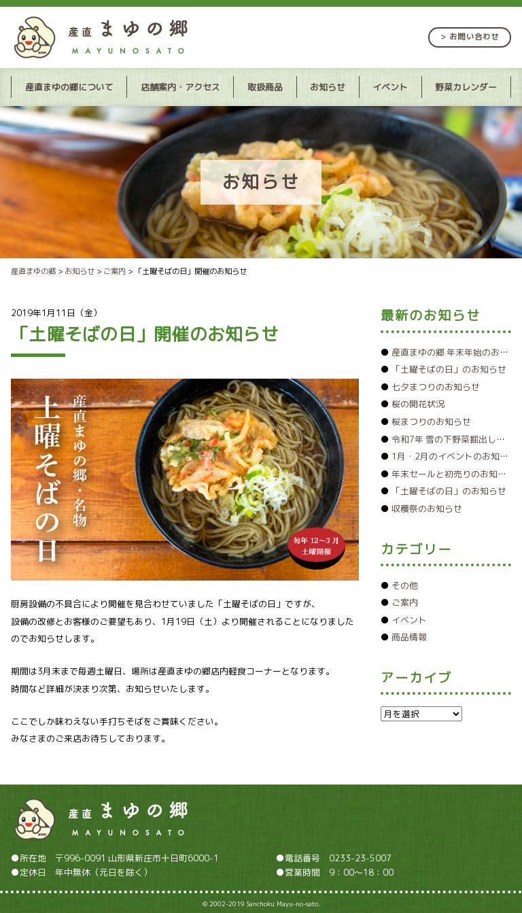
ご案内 (405, 602)
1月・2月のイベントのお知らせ (454, 456)
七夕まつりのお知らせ (436, 387)
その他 (405, 585)
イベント (390, 87)
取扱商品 (265, 87)
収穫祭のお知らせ (427, 508)
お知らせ (327, 87)
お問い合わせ (474, 36)
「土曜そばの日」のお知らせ (449, 369)
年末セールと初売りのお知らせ (453, 474)
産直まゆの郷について (69, 87)
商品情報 (409, 637)
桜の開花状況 (418, 404)
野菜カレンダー (466, 87)
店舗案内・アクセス (180, 87)
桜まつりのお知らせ (431, 421)
